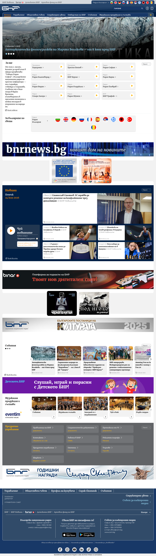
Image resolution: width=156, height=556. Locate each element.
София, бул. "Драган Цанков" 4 (38, 523)
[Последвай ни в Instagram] (67, 549)
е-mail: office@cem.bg (113, 530)
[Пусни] (61, 67)
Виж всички (12, 258)
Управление (11, 490)
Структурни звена (138, 495)
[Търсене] (142, 8)
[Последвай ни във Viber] (96, 549)
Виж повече (11, 110)
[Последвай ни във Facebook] (60, 549)
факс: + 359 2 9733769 (113, 527)
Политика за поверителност (82, 542)
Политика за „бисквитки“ (105, 542)
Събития (106, 490)
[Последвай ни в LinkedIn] (81, 549)
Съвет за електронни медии (137, 502)
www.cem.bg (110, 532)
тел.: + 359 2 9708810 (113, 525)
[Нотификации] (147, 8)
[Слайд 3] (11, 54)
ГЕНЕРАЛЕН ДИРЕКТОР (9, 498)
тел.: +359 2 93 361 (44, 525)
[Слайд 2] (9, 54)
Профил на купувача (63, 490)
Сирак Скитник (88, 490)
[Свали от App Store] (69, 534)
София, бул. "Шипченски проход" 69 (119, 523)
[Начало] (11, 8)
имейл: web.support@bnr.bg (39, 527)
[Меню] (151, 14)
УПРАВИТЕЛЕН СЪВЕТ (13, 502)
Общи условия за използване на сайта (55, 542)
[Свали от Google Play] (87, 534)
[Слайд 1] (6, 54)
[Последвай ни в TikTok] (88, 549)
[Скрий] (146, 64)
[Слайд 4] (13, 54)
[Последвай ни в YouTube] (74, 549)
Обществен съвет (36, 490)
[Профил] (152, 8)
